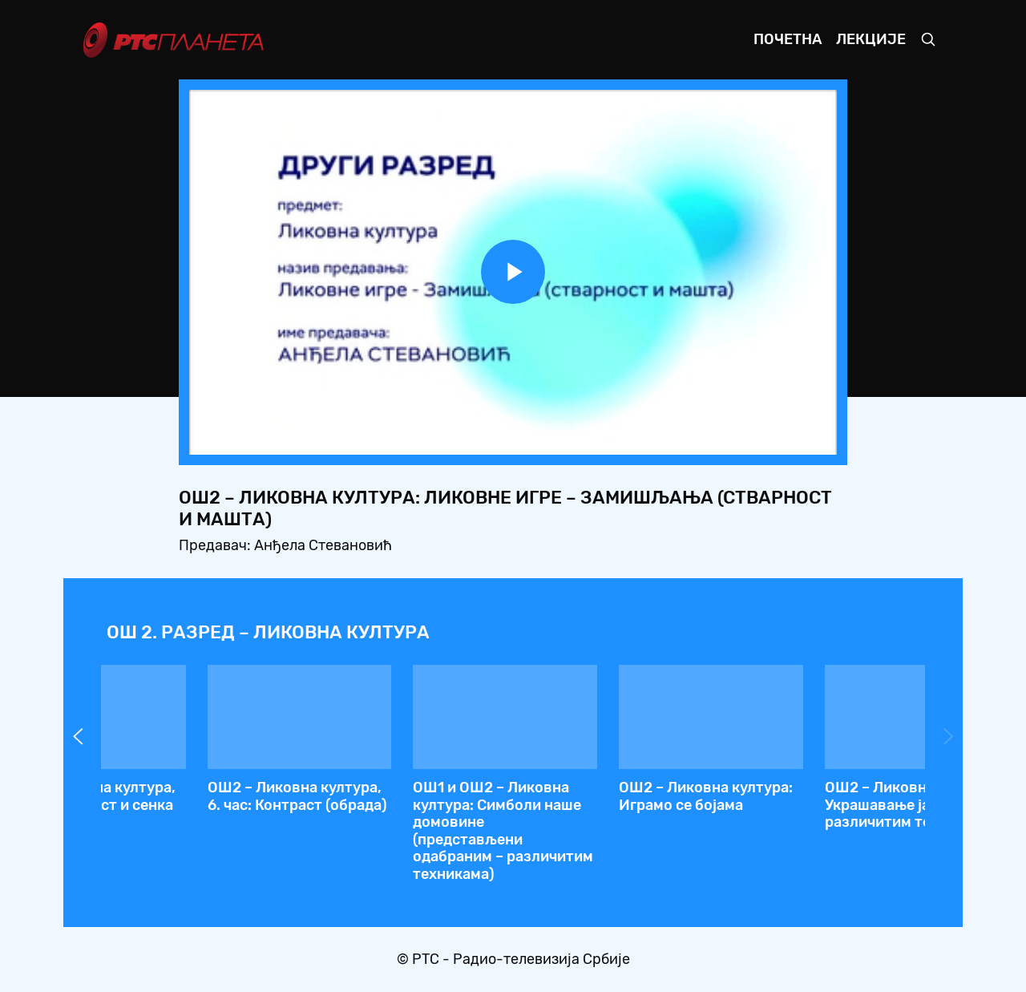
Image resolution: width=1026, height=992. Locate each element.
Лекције (871, 39)
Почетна (787, 39)
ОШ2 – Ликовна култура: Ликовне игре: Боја (611, 796)
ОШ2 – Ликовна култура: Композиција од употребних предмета (199, 805)
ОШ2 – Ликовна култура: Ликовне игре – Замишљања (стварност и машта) (405, 813)
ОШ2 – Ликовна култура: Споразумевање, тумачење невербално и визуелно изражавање (816, 813)
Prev (78, 736)
